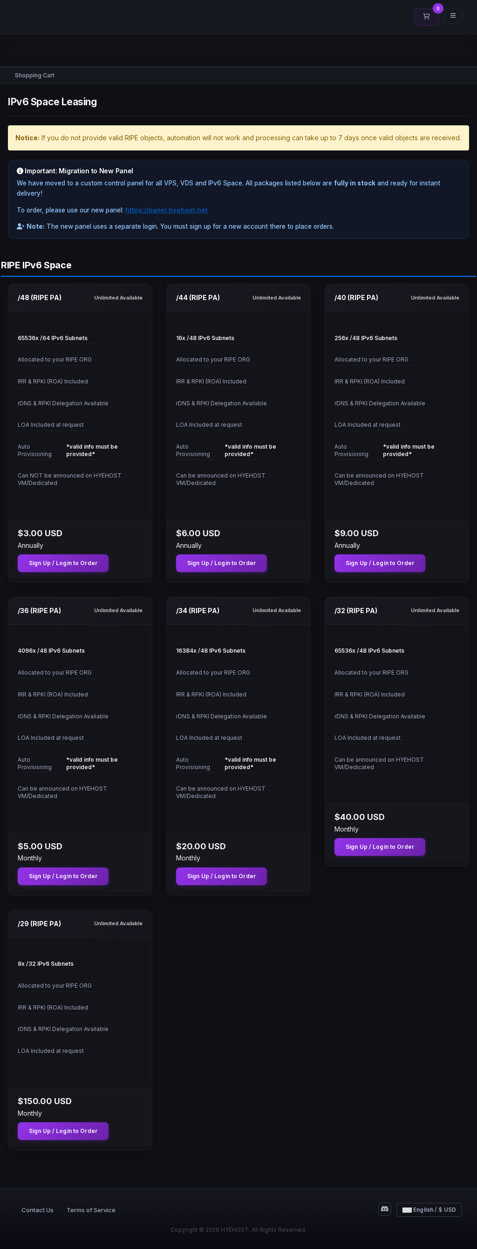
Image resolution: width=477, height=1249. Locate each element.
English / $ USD (429, 1209)
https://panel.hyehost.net (166, 210)
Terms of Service (91, 1210)
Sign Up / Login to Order (63, 563)
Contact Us (37, 1210)
